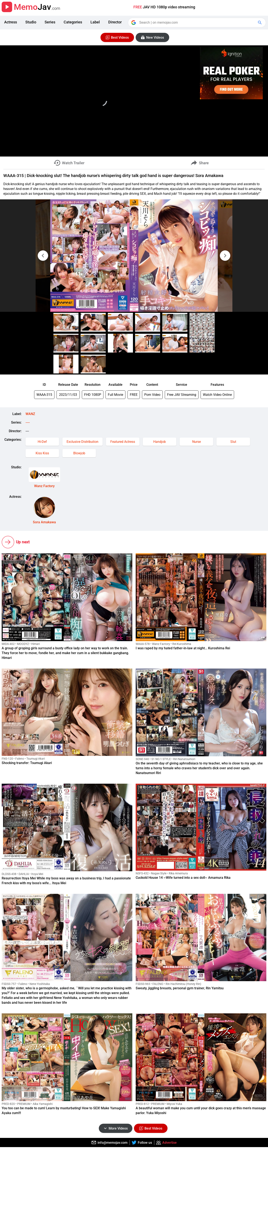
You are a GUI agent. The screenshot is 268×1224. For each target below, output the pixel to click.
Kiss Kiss (42, 453)
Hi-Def (42, 442)
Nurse (196, 442)
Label (95, 22)
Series (50, 22)
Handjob (159, 442)
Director (115, 22)
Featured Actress (122, 442)
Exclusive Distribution (82, 442)
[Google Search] (260, 22)
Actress (10, 22)
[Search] (197, 22)
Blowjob (79, 453)
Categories (73, 22)
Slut (233, 442)
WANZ (30, 414)
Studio (30, 22)
